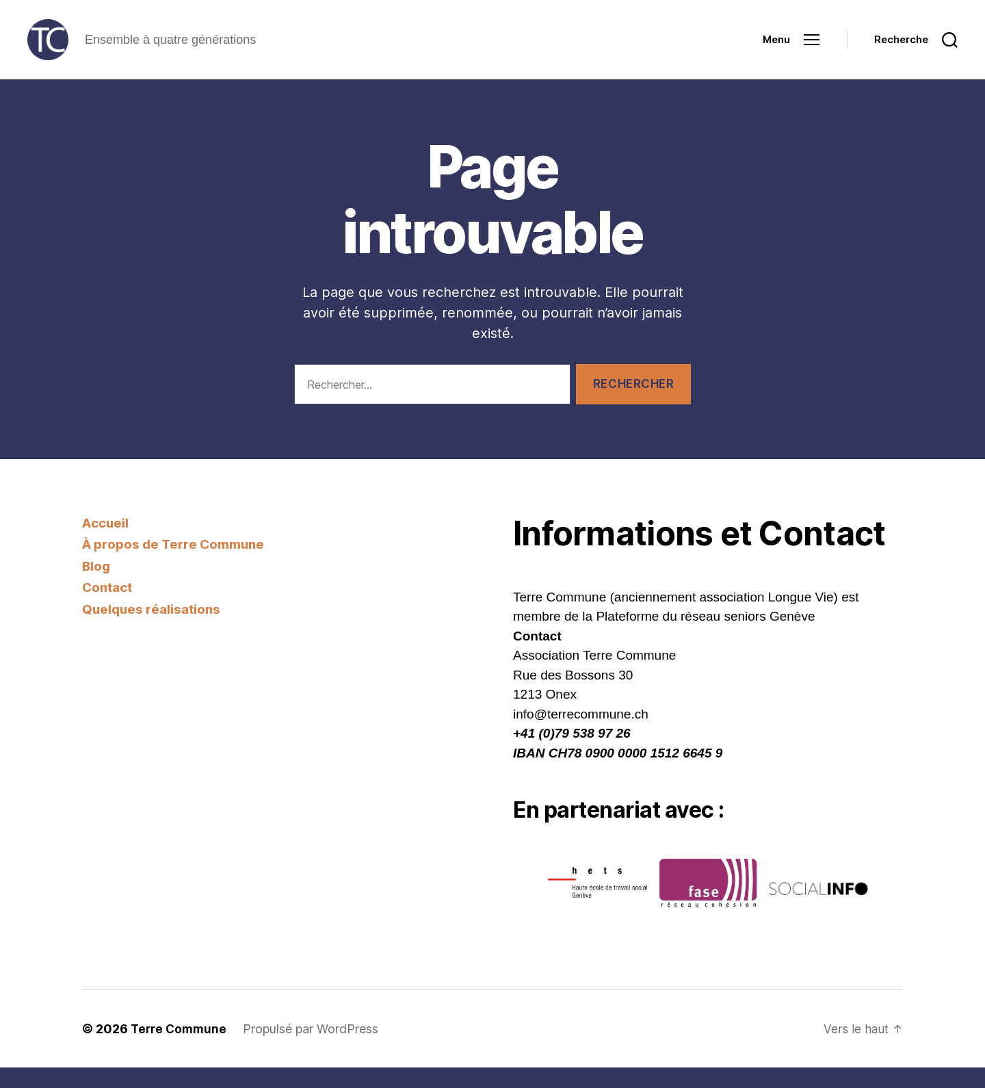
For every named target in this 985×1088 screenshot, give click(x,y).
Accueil (105, 544)
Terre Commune (181, 1049)
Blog (96, 587)
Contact (108, 608)
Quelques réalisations (152, 630)
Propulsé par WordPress (314, 1049)
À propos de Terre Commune (173, 565)
